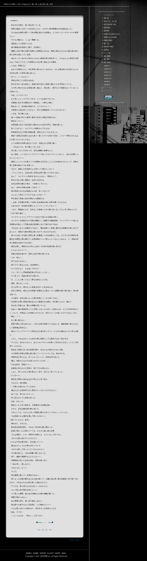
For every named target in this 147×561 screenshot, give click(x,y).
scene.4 (107, 84)
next (50, 522)
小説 (18, 4)
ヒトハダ (107, 53)
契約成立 (107, 27)
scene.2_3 (107, 75)
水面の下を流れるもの (112, 34)
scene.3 (107, 81)
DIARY (58, 553)
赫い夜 (106, 18)
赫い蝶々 (107, 59)
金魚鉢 (106, 50)
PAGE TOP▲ (75, 540)
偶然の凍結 (108, 40)
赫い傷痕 (107, 56)
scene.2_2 (107, 72)
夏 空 (106, 43)
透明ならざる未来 (110, 37)
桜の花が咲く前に (110, 24)
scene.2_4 (107, 78)
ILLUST (50, 553)
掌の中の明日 (109, 46)
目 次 (44, 530)
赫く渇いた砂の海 (38, 4)
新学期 (106, 31)
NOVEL (43, 553)
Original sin (26, 4)
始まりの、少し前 (110, 21)
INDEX (6, 4)
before (39, 522)
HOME (12, 4)
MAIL (64, 553)
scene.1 (107, 66)
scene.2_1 (107, 69)
